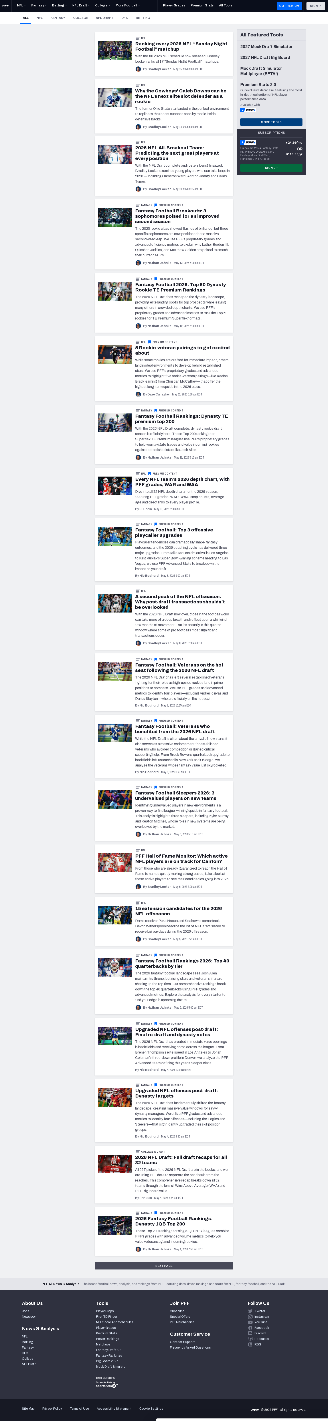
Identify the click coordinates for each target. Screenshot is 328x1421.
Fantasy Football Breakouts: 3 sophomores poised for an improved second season (177, 216)
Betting (143, 18)
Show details (68, 1412)
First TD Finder (106, 1316)
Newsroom (29, 1316)
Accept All (291, 1381)
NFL (40, 18)
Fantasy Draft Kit (108, 1350)
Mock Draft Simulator (111, 1366)
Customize (291, 1395)
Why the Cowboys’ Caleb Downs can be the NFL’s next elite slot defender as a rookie (180, 96)
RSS (258, 1344)
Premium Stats (106, 1333)
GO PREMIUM (289, 6)
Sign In (316, 6)
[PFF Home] (6, 6)
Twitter (260, 1311)
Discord (260, 1333)
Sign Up (271, 168)
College (80, 18)
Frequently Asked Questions (190, 1347)
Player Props (105, 1311)
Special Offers (180, 1316)
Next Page (164, 1265)
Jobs (25, 1311)
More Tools (271, 122)
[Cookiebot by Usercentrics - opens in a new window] (28, 1412)
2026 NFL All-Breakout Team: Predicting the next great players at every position (177, 153)
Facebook (262, 1327)
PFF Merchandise (182, 1322)
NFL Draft (104, 18)
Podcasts (262, 1339)
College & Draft (153, 1152)
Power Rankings (107, 1339)
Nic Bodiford (149, 575)
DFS (124, 18)
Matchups (103, 1344)
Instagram (262, 1316)
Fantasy (58, 18)
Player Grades (106, 1327)
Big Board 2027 (107, 1361)
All (27, 18)
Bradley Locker (159, 69)
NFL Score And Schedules (114, 1322)
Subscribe (177, 1311)
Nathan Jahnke (160, 263)
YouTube (261, 1322)
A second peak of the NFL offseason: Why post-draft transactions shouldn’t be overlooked (180, 602)
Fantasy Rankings (109, 1355)
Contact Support (182, 1342)
